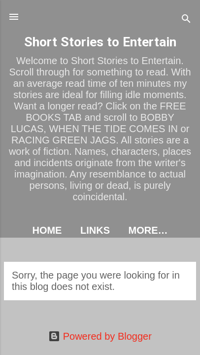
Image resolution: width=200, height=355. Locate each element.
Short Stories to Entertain (100, 42)
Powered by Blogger (100, 336)
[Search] (186, 20)
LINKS (95, 230)
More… (148, 230)
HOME (47, 230)
